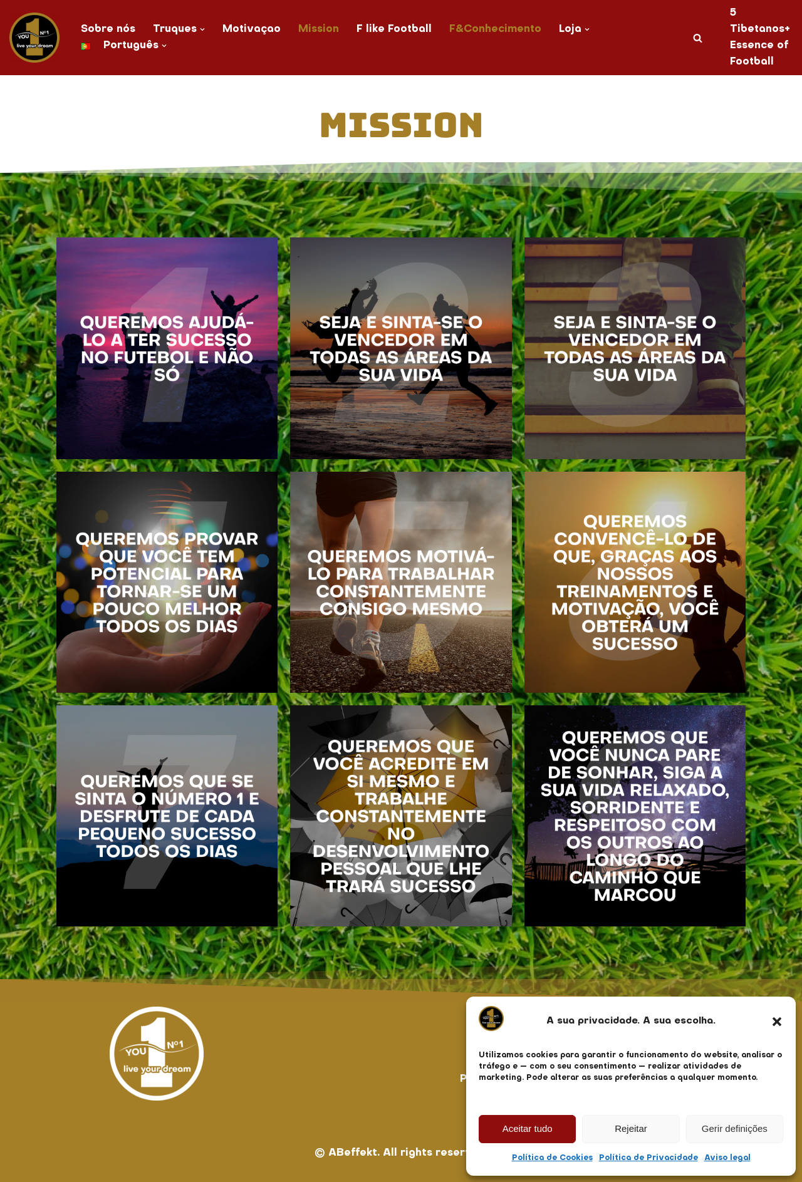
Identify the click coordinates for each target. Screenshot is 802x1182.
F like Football (395, 29)
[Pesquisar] (696, 38)
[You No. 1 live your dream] (34, 38)
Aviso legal (727, 1158)
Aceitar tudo (528, 1128)
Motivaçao (251, 29)
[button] (777, 1021)
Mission (319, 29)
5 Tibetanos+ (759, 21)
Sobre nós (108, 29)
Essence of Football (758, 54)
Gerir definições (735, 1128)
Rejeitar (631, 1128)
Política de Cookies (552, 1158)
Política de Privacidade (648, 1158)
